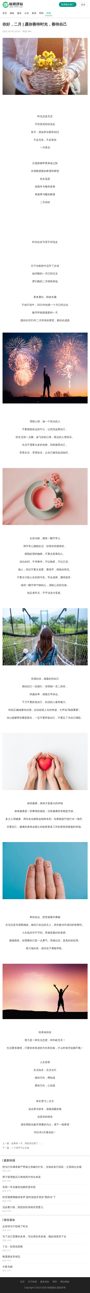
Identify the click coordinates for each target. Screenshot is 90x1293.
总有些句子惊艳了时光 (15, 1226)
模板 (12, 13)
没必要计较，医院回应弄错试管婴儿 (22, 1207)
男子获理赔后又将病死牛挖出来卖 (21, 1177)
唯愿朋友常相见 (11, 1256)
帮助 (41, 13)
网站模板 (64, 1281)
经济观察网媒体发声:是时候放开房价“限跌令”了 (29, 1197)
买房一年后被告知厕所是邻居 (19, 1187)
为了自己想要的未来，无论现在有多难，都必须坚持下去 (34, 1236)
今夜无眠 (7, 1266)
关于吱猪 (32, 1281)
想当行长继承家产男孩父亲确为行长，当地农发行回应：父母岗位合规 (42, 1167)
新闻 (34, 13)
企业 (26, 13)
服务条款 (44, 1281)
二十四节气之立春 (20, 1148)
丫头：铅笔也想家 (12, 1246)
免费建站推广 (67, 4)
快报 (48, 13)
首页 (4, 13)
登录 (83, 4)
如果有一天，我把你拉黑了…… (27, 1143)
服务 (19, 13)
